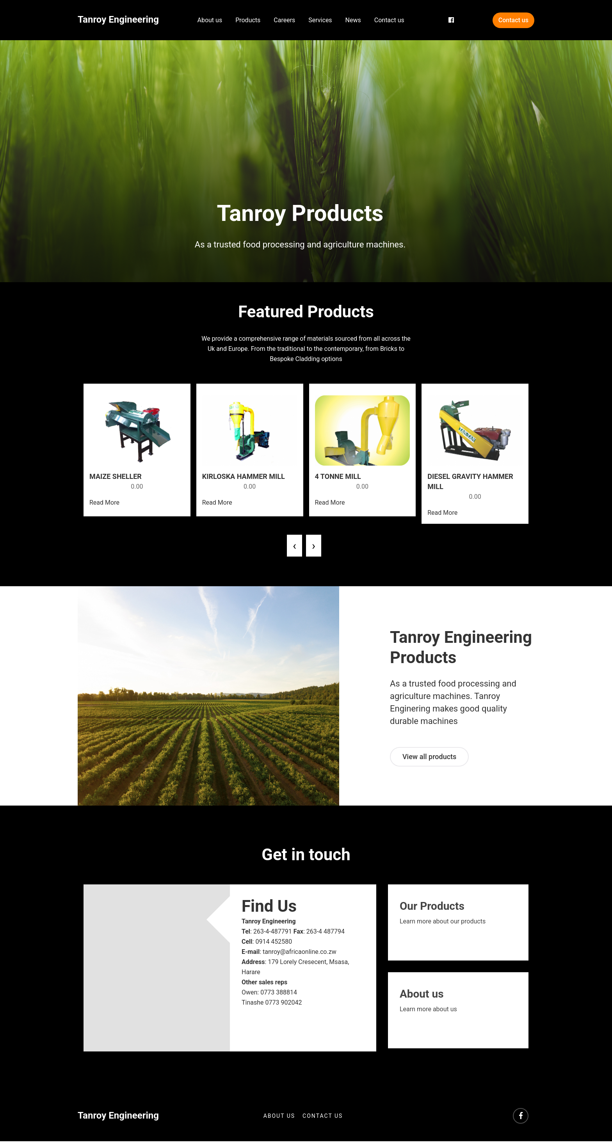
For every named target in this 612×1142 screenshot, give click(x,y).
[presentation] (294, 546)
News (353, 20)
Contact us (389, 20)
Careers (284, 20)
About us (209, 20)
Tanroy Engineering (118, 19)
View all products (429, 757)
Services (320, 20)
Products (247, 20)
